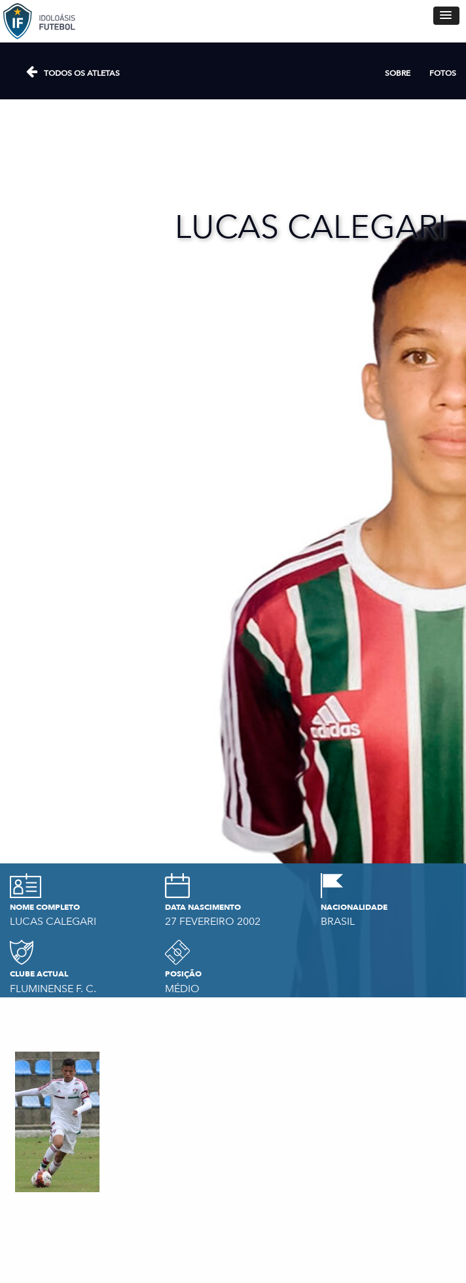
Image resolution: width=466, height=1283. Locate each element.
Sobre (397, 73)
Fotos (442, 73)
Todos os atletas (82, 73)
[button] (446, 16)
